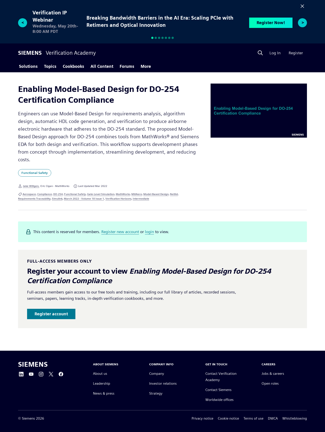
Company (156, 373)
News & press (103, 393)
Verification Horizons (118, 198)
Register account (51, 313)
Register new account (120, 231)
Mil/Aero (136, 194)
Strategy (155, 393)
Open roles (270, 383)
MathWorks (123, 194)
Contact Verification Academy (221, 376)
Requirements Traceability (34, 198)
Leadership (101, 383)
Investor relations (163, 383)
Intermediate (141, 198)
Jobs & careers (273, 373)
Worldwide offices (219, 400)
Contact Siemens (218, 390)
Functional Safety (34, 173)
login (149, 231)
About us (100, 373)
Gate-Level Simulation (100, 194)
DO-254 (58, 194)
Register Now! (271, 22)
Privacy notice (202, 418)
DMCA (273, 418)
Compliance (44, 194)
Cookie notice (228, 418)
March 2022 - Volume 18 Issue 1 (84, 198)
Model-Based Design (156, 194)
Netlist (174, 194)
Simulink (57, 198)
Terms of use (253, 418)
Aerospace (29, 194)
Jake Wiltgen (31, 186)
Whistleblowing (294, 418)
